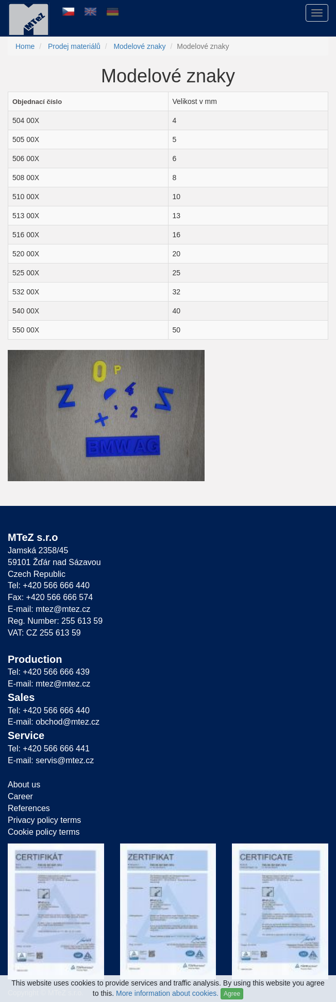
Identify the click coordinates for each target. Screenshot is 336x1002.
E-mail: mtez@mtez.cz (49, 609)
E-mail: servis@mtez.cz (51, 760)
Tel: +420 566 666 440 (49, 585)
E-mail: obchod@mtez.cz (53, 721)
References (29, 808)
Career (20, 796)
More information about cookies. (167, 993)
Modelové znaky (139, 46)
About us (24, 784)
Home (25, 46)
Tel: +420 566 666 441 (49, 748)
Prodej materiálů (74, 46)
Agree (232, 993)
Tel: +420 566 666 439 (49, 671)
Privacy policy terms (44, 820)
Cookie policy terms (44, 832)
